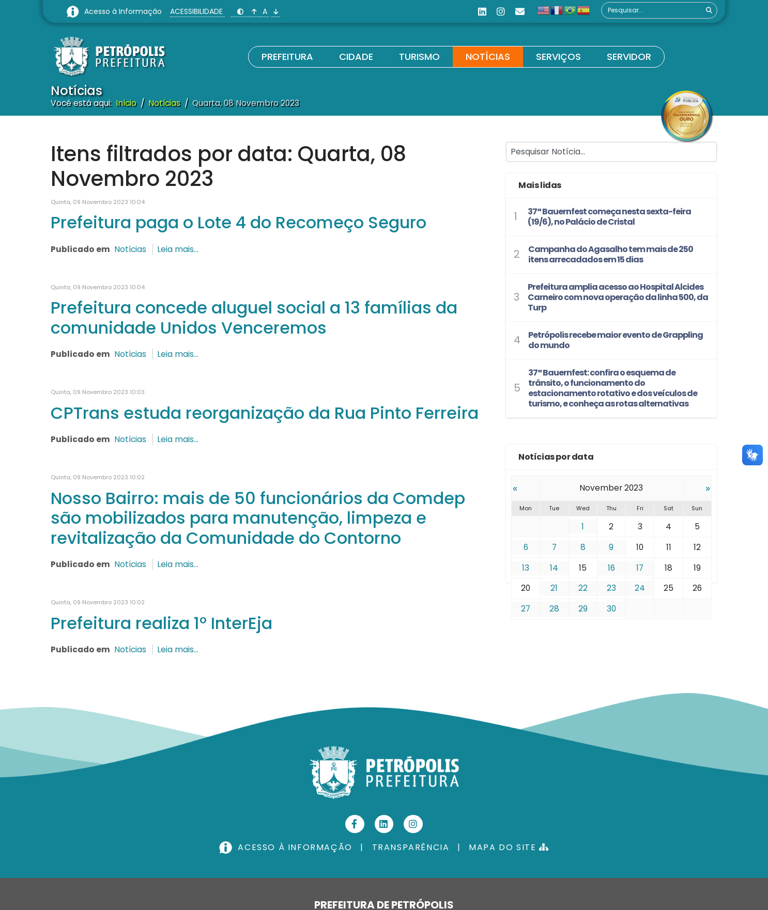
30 (611, 609)
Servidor (629, 56)
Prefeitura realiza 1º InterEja (161, 625)
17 (640, 567)
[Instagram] (501, 11)
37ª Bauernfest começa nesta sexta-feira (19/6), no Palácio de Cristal (609, 217)
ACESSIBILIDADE (197, 11)
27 (526, 609)
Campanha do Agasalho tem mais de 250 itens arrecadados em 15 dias (610, 254)
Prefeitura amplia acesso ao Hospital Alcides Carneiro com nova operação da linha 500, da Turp (618, 297)
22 (583, 588)
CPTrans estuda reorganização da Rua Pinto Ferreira (265, 414)
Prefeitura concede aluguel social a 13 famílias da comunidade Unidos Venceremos (254, 318)
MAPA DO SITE (509, 850)
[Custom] (520, 11)
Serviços (558, 56)
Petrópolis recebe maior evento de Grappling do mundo (615, 340)
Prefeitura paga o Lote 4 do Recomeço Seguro (238, 222)
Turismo (419, 56)
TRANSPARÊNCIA (411, 850)
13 (525, 567)
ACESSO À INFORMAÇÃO (287, 850)
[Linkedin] (482, 11)
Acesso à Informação (124, 11)
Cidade (356, 56)
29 (583, 609)
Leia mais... (180, 249)
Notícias (488, 56)
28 (554, 609)
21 (554, 588)
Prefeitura (287, 56)
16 (611, 567)
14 (554, 567)
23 (611, 588)
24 (640, 588)
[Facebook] (354, 827)
